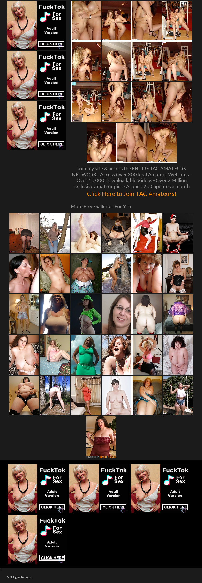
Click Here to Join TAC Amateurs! (131, 193)
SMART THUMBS (108, 457)
